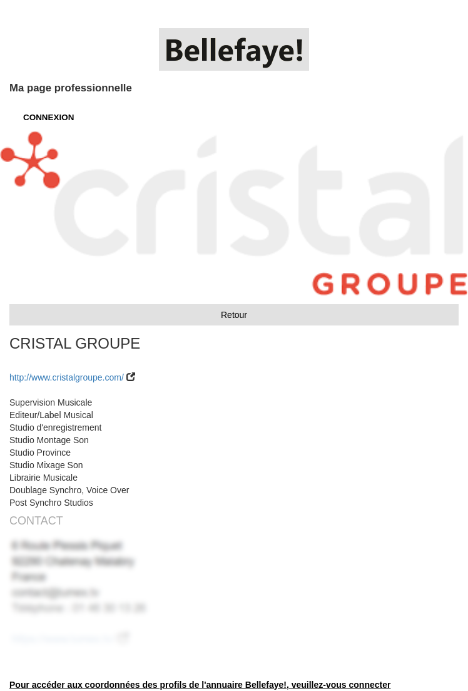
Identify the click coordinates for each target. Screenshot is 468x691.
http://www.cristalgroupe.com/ (66, 377)
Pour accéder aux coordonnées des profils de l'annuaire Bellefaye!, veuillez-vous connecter (199, 685)
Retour (234, 315)
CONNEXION (48, 117)
